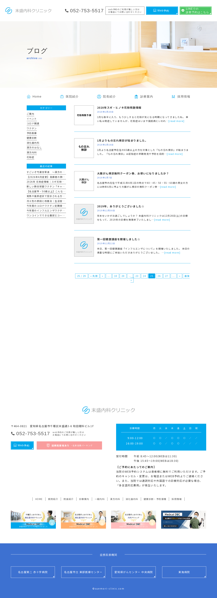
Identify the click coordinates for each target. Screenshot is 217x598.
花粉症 (30, 157)
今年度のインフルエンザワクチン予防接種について (56, 210)
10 (115, 276)
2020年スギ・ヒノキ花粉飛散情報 (119, 107)
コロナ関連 (33, 123)
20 (123, 276)
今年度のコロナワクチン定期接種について (51, 205)
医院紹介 (53, 499)
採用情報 (177, 499)
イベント (32, 118)
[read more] (176, 121)
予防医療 (32, 133)
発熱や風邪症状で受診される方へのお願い (51, 196)
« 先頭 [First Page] (94, 276)
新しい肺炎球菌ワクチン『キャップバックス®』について (59, 186)
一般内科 (100, 499)
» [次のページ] (179, 276)
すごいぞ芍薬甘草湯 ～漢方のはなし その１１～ (56, 172)
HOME (39, 499)
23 (137, 276)
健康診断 (32, 137)
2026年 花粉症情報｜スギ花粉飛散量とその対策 (54, 181)
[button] (143, 96)
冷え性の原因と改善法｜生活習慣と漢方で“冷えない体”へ (60, 201)
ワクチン (32, 128)
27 (166, 276)
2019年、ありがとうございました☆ (120, 206)
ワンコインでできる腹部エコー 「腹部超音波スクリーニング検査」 (66, 215)
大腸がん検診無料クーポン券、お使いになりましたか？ (133, 173)
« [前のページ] (102, 276)
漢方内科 (32, 152)
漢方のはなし (34, 147)
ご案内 (30, 113)
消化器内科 (33, 142)
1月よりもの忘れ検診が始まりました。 (122, 140)
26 (159, 276)
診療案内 (84, 499)
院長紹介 (69, 499)
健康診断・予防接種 (155, 499)
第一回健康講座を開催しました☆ (118, 239)
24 (144, 276)
